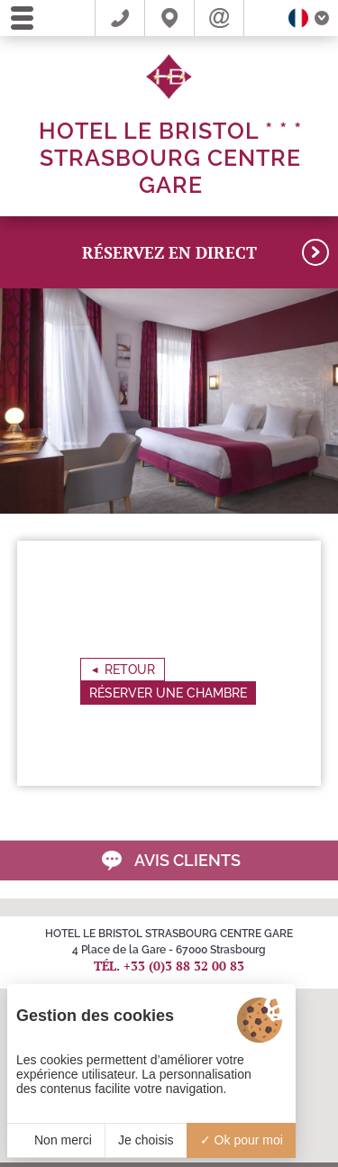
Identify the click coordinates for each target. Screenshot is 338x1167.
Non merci (56, 1140)
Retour (130, 669)
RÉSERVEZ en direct (206, 252)
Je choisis (145, 1140)
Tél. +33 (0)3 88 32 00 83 (169, 965)
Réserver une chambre (168, 693)
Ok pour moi (241, 1140)
